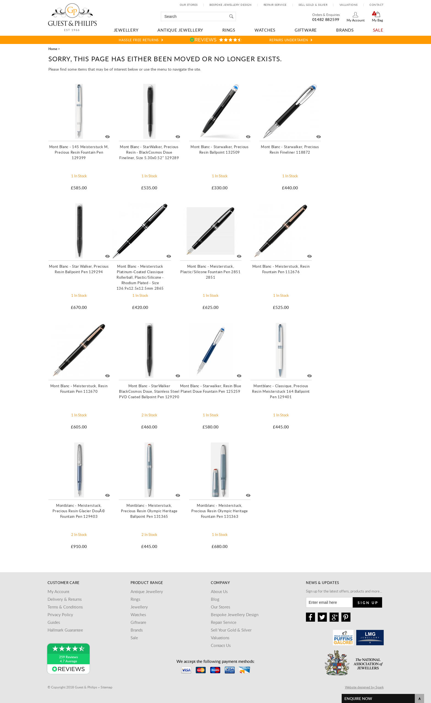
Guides (54, 622)
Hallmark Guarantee (65, 630)
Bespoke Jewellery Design (230, 5)
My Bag (377, 20)
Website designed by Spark (364, 687)
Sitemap (106, 687)
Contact (376, 5)
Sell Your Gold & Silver (231, 630)
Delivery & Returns (65, 599)
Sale (378, 30)
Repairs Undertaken (288, 40)
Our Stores (189, 5)
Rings (228, 30)
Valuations (348, 5)
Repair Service (275, 5)
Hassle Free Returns (139, 40)
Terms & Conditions (65, 607)
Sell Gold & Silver (313, 5)
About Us (219, 591)
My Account (355, 20)
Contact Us (221, 645)
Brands (345, 30)
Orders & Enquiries (326, 14)
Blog (215, 599)
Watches (265, 30)
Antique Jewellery (180, 30)
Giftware (306, 30)
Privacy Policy (60, 614)
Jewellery (126, 30)
